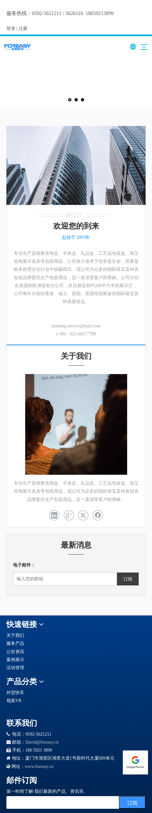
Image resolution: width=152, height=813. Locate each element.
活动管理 (15, 667)
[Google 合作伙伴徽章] (29, 709)
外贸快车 (15, 692)
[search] (69, 802)
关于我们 (15, 635)
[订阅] (128, 579)
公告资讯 (15, 651)
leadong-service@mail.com (76, 326)
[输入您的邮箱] (70, 579)
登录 (10, 28)
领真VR (13, 700)
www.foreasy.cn (39, 766)
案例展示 (15, 659)
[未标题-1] (76, 165)
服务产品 (15, 643)
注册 (22, 28)
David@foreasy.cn (42, 742)
